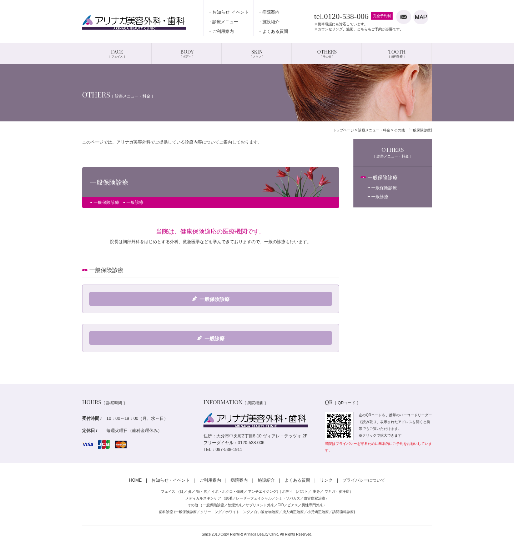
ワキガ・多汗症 (336, 491)
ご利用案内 (223, 31)
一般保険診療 (106, 202)
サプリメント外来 (260, 505)
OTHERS (327, 53)
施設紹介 (270, 21)
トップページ (343, 130)
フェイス (168, 491)
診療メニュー (225, 21)
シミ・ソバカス (287, 498)
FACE (117, 53)
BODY (187, 53)
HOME (135, 480)
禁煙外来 (235, 505)
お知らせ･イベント (230, 12)
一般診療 (134, 202)
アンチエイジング (262, 491)
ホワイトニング (237, 512)
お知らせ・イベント (170, 480)
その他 (192, 505)
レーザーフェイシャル (254, 498)
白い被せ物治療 (266, 512)
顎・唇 (201, 491)
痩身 (316, 491)
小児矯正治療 (318, 512)
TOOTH (397, 53)
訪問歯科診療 (343, 512)
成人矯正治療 (293, 512)
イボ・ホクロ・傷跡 (227, 491)
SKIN (257, 53)
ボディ (287, 491)
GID (281, 505)
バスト (302, 491)
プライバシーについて (363, 480)
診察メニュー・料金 (374, 130)
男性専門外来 (312, 505)
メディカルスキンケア (203, 498)
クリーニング (211, 512)
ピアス (292, 505)
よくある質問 (275, 31)
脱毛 (228, 498)
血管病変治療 (314, 498)
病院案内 (270, 12)
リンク (326, 480)
